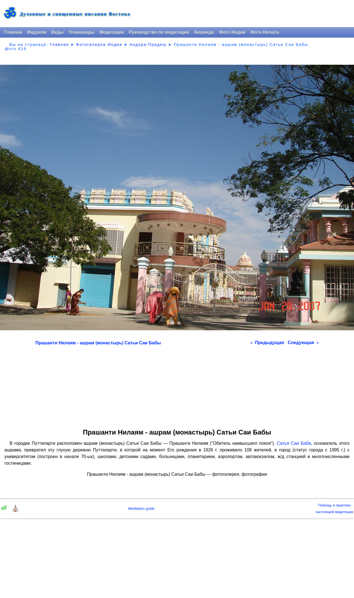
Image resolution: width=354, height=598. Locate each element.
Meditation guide (141, 508)
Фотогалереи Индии (99, 44)
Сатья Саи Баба (294, 443)
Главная (13, 32)
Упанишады (81, 32)
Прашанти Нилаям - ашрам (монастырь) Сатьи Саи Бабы (98, 342)
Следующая (303, 342)
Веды (57, 32)
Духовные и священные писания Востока (75, 14)
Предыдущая (267, 342)
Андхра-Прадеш (147, 44)
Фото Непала (265, 32)
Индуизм (36, 32)
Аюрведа (204, 32)
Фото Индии (232, 32)
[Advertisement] (177, 385)
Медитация (111, 32)
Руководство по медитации (159, 32)
